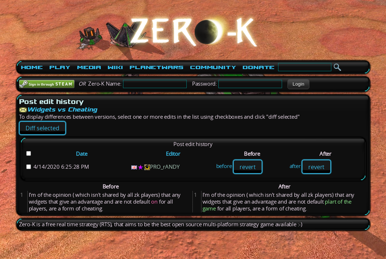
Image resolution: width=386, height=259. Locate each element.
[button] (298, 84)
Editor (173, 153)
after (295, 166)
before (224, 166)
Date (81, 153)
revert (248, 167)
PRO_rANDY (164, 166)
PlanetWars (156, 67)
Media (89, 67)
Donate (258, 67)
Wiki (115, 67)
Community (213, 67)
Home (32, 67)
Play (60, 67)
